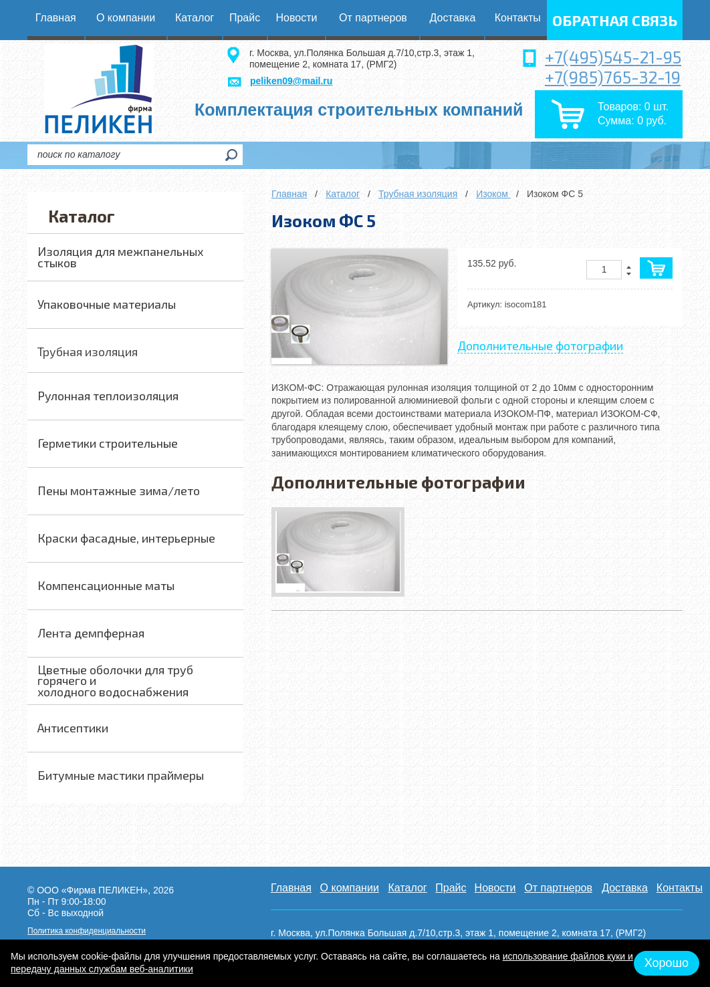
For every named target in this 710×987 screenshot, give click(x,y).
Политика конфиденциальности (86, 931)
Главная (289, 193)
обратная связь (614, 20)
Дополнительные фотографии (540, 345)
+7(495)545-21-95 (613, 57)
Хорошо (666, 963)
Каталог (343, 193)
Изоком (493, 193)
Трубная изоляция (417, 193)
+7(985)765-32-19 (613, 77)
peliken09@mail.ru (291, 81)
